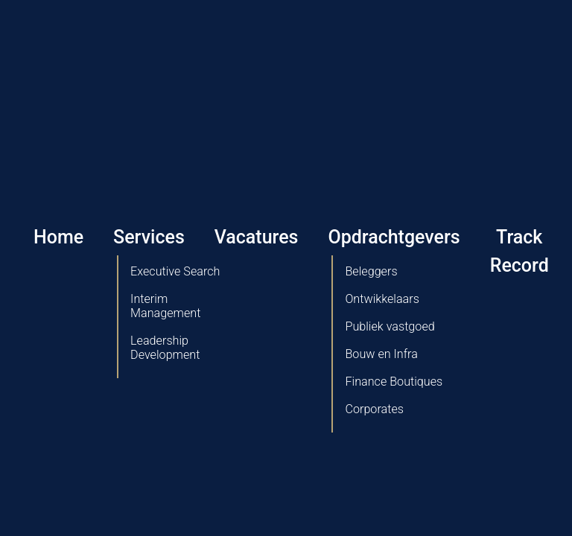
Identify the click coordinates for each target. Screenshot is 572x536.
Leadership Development (165, 348)
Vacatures (256, 237)
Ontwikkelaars (382, 299)
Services (149, 237)
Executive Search (175, 271)
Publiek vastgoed (389, 326)
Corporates (374, 409)
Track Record (519, 251)
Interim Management (165, 306)
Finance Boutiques (393, 381)
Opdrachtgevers (394, 237)
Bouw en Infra (381, 354)
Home (58, 237)
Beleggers (371, 271)
